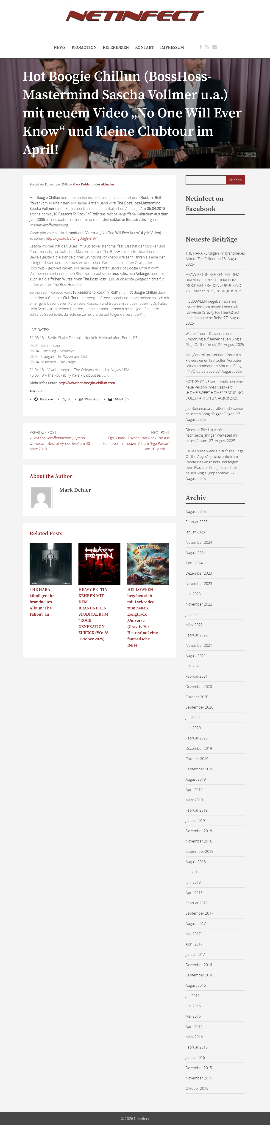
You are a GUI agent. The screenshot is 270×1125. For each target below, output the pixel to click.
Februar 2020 (197, 738)
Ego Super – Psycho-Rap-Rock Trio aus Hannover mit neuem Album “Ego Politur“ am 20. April (136, 443)
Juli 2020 (193, 717)
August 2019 (196, 779)
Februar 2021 (197, 676)
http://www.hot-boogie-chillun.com (86, 383)
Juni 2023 (193, 593)
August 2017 (196, 923)
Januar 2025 (195, 532)
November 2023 (199, 583)
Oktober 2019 (197, 758)
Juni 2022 (193, 614)
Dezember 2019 (199, 748)
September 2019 (199, 769)
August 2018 (196, 861)
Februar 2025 (197, 521)
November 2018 (199, 841)
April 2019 (194, 789)
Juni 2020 (193, 727)
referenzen (116, 47)
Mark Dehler (81, 184)
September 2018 (199, 851)
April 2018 (194, 892)
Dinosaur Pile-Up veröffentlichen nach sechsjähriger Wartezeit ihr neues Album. (212, 435)
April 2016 (194, 1026)
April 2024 (194, 562)
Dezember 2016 (199, 964)
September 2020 (199, 707)
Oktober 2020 (197, 696)
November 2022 (199, 604)
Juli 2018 (193, 872)
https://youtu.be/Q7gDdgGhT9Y (71, 238)
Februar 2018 (197, 902)
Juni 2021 (193, 665)
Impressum (172, 47)
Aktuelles (107, 184)
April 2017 (194, 944)
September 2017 (199, 913)
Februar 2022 (197, 635)
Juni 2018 (193, 882)
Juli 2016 (193, 995)
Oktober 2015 (197, 1088)
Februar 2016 (197, 1047)
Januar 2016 (195, 1057)
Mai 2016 (193, 1016)
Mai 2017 (193, 933)
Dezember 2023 (199, 573)
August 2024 (196, 552)
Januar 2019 (195, 820)
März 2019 (194, 799)
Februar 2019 (197, 810)
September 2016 (199, 975)
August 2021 (196, 655)
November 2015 (199, 1078)
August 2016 (196, 985)
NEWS (59, 47)
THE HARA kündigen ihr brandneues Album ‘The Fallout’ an (42, 602)
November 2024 (199, 542)
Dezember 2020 (199, 686)
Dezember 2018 (199, 830)
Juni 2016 (193, 1005)
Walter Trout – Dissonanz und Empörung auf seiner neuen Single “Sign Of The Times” (214, 339)
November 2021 (199, 645)
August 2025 (196, 511)
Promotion (84, 47)
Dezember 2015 (199, 1067)
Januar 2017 (195, 954)
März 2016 (194, 1036)
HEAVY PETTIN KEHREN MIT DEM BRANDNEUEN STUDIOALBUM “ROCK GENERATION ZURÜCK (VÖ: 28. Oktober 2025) (93, 614)
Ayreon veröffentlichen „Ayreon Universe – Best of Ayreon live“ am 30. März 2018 (60, 443)
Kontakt (144, 47)
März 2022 (194, 624)
